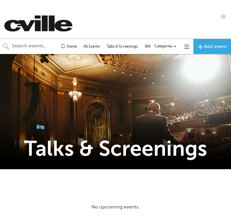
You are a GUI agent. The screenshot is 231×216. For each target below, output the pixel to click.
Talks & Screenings (122, 46)
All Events (92, 46)
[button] (223, 17)
